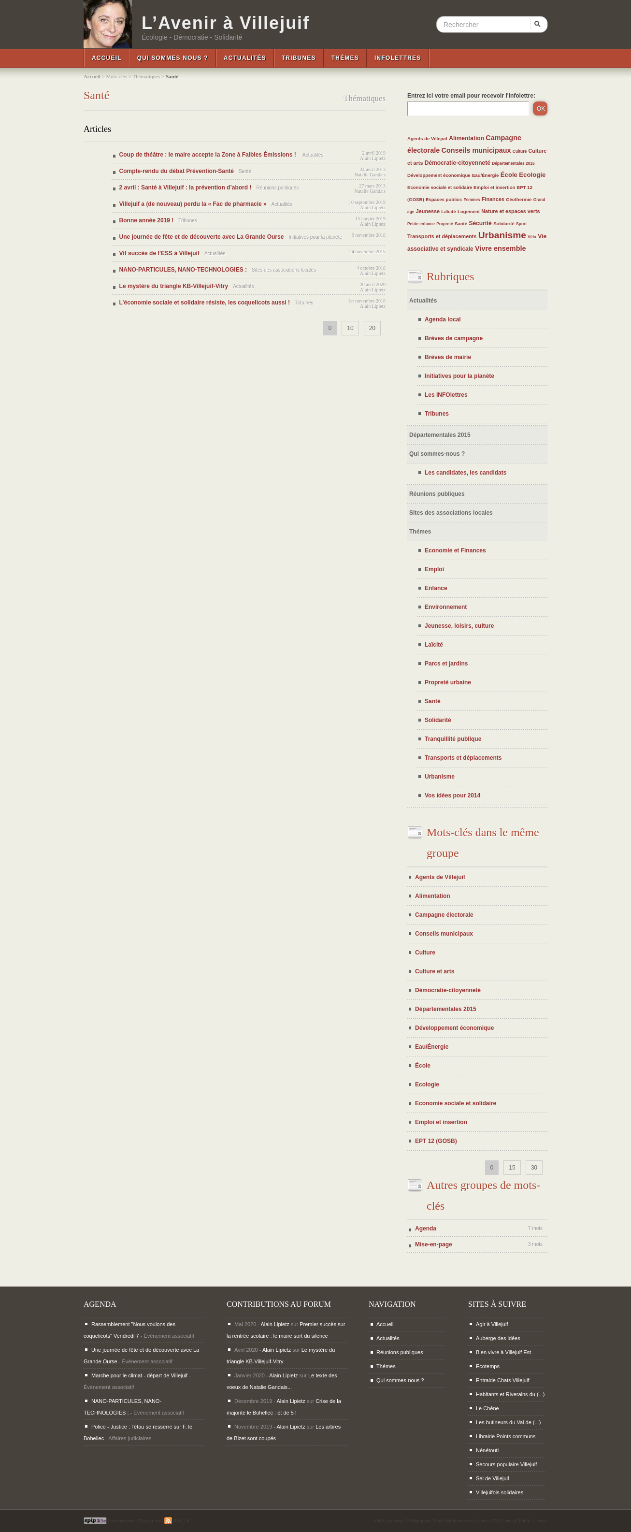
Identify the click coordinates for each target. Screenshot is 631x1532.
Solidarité (504, 223)
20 (372, 328)
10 (350, 328)
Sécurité (480, 223)
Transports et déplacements (441, 236)
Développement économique (439, 175)
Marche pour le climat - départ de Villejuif (139, 1375)
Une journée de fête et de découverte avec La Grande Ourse (201, 236)
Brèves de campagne (454, 338)
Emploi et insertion (494, 187)
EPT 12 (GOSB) (436, 1141)
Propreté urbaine (448, 682)
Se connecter (122, 1520)
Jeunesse (428, 211)
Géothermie (518, 199)
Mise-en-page (433, 1244)
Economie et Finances (455, 550)
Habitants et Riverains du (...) (510, 1394)
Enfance (436, 588)
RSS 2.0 (176, 1520)
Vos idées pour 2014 (452, 795)
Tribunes (299, 58)
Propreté (444, 223)
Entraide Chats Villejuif (502, 1380)
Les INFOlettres (446, 394)
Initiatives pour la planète (459, 376)
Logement (469, 211)
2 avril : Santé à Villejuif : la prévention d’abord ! (185, 187)
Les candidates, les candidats (465, 472)
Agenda (425, 1228)
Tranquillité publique (453, 739)
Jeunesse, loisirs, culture (459, 625)
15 (512, 1167)
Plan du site (149, 1520)
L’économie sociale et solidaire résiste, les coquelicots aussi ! (204, 302)
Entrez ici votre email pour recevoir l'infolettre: (471, 95)
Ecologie (532, 174)
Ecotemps (488, 1366)
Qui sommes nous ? (172, 58)
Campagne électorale (444, 914)
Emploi (434, 569)
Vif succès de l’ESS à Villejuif (159, 253)
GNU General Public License (519, 1520)
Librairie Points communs (506, 1436)
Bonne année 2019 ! (146, 220)
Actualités (245, 58)
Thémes (345, 58)
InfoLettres (397, 58)
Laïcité (448, 211)
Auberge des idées (498, 1338)
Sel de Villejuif (492, 1478)
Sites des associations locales (451, 512)
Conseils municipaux (476, 150)
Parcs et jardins (446, 663)
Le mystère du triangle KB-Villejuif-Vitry (174, 286)
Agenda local (443, 319)
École (509, 174)
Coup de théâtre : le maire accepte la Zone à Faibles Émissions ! (208, 154)
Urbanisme (502, 235)
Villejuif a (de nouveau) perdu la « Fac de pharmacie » (193, 204)
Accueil (107, 58)
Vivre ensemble (500, 248)
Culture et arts (434, 971)
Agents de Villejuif (427, 138)
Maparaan (420, 1520)
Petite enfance (421, 223)
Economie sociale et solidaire (440, 187)
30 (534, 1167)
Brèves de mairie (448, 357)
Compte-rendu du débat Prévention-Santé (176, 171)
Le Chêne (487, 1408)
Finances (493, 199)
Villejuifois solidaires (499, 1492)
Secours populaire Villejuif (506, 1464)
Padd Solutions (448, 1520)
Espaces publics (444, 199)
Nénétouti (487, 1450)
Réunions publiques (437, 494)
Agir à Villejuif (492, 1324)
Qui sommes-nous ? (437, 453)
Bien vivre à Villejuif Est (503, 1352)
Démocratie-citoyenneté (457, 162)
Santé (461, 223)
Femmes (472, 199)
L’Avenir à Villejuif (226, 23)
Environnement (446, 607)
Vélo (532, 236)
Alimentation (466, 138)
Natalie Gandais (370, 174)
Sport (521, 223)
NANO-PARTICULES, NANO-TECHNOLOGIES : (183, 269)
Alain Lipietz (373, 158)
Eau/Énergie (485, 175)
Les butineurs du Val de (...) (508, 1422)
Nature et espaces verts (510, 211)
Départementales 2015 (513, 163)
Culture (520, 151)
